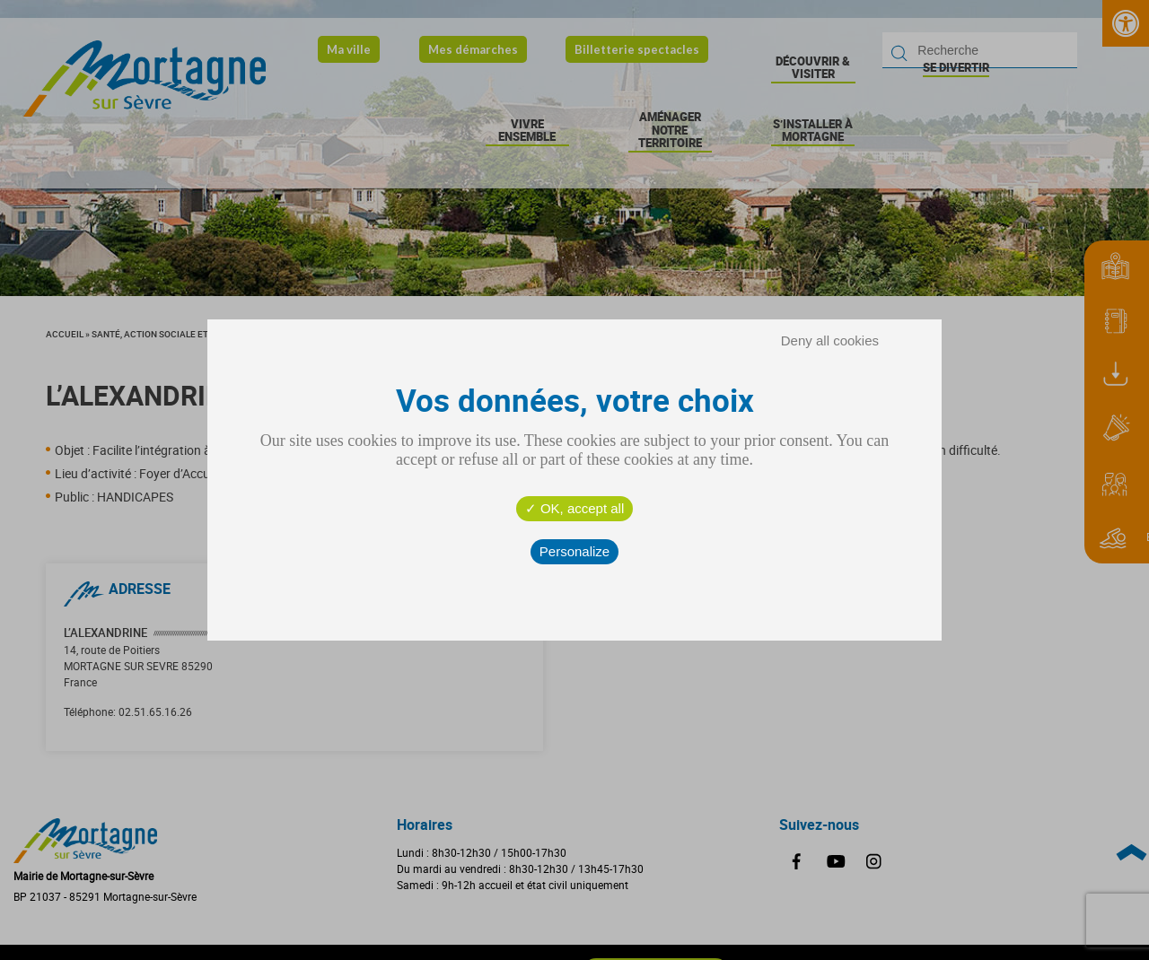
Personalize (574, 551)
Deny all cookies (830, 340)
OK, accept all (575, 508)
